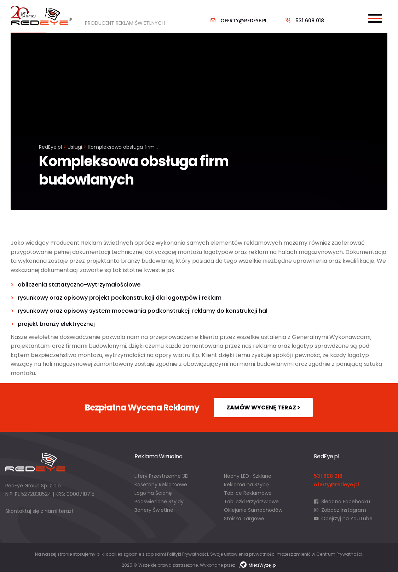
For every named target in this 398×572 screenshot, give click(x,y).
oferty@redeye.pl (243, 20)
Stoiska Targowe (244, 518)
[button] (14, 557)
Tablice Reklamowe (248, 493)
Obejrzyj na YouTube (343, 518)
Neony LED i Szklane (247, 476)
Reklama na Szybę (246, 484)
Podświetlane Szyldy (159, 501)
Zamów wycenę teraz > (263, 407)
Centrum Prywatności (339, 554)
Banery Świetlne (153, 510)
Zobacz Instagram (340, 510)
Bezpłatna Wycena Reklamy (142, 407)
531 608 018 (309, 20)
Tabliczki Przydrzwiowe (251, 501)
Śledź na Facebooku (342, 501)
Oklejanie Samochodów (253, 510)
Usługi (75, 147)
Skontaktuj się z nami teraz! (39, 511)
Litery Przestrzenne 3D (161, 476)
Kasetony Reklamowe (160, 484)
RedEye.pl (50, 147)
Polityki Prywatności (187, 554)
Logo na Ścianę (153, 493)
